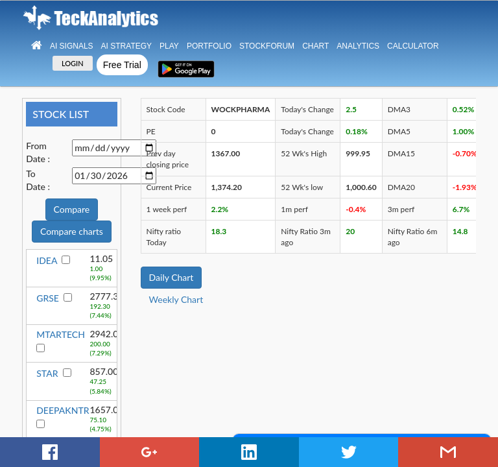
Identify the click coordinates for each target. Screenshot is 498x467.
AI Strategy (126, 46)
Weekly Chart (176, 299)
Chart (315, 46)
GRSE (47, 298)
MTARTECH (60, 334)
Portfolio (209, 46)
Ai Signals (71, 46)
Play (169, 46)
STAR (47, 373)
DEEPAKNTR (62, 410)
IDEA (46, 260)
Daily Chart (171, 277)
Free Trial (122, 65)
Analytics (358, 46)
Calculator (413, 46)
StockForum (266, 46)
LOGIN (73, 63)
